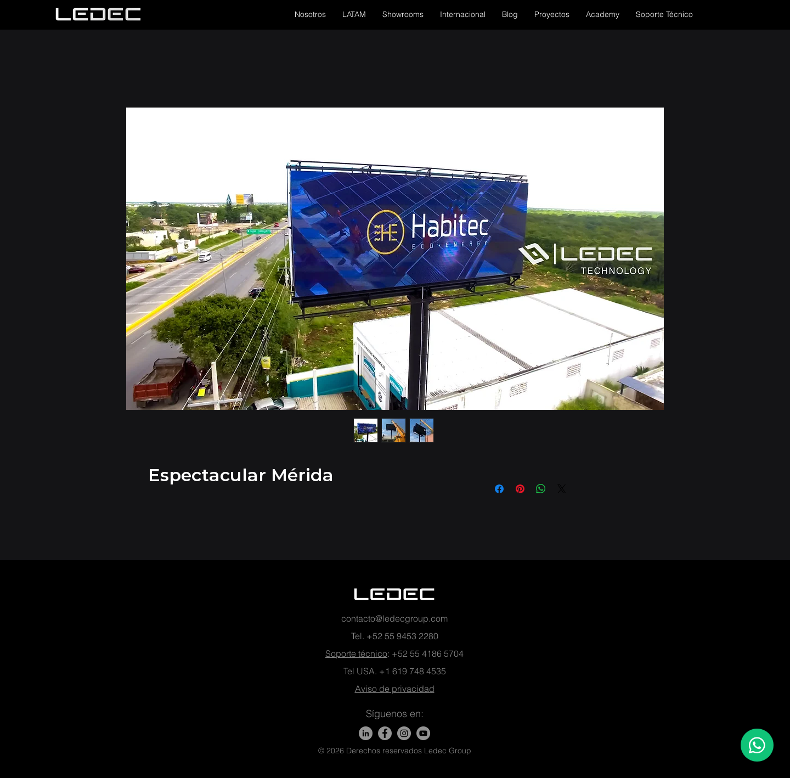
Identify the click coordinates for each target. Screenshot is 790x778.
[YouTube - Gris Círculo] (423, 733)
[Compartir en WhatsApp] (541, 488)
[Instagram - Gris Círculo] (404, 733)
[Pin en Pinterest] (520, 488)
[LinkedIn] (366, 733)
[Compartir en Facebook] (499, 488)
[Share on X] (561, 488)
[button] (310, 14)
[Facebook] (385, 733)
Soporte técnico (356, 653)
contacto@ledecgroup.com (394, 618)
